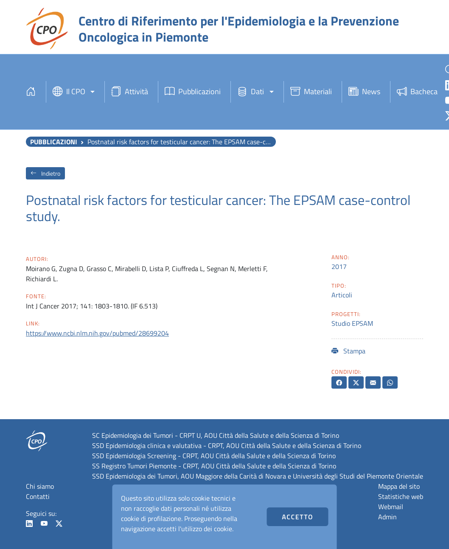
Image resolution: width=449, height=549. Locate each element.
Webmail (390, 506)
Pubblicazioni (193, 91)
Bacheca (417, 91)
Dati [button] (250, 91)
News (364, 91)
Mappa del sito (399, 486)
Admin (387, 517)
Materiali (311, 91)
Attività (129, 91)
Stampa (348, 351)
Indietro (45, 173)
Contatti (38, 496)
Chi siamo (40, 486)
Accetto (297, 516)
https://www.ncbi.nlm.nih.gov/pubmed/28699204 (97, 333)
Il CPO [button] (69, 91)
